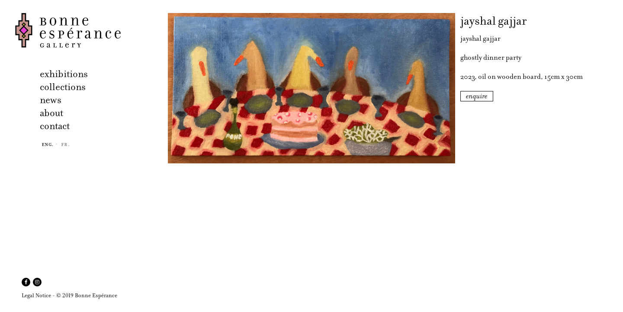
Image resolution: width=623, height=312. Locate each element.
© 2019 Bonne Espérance (86, 295)
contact (55, 126)
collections (63, 87)
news (50, 100)
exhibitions (64, 74)
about (51, 113)
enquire (477, 96)
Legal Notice (36, 295)
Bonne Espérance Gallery (89, 30)
